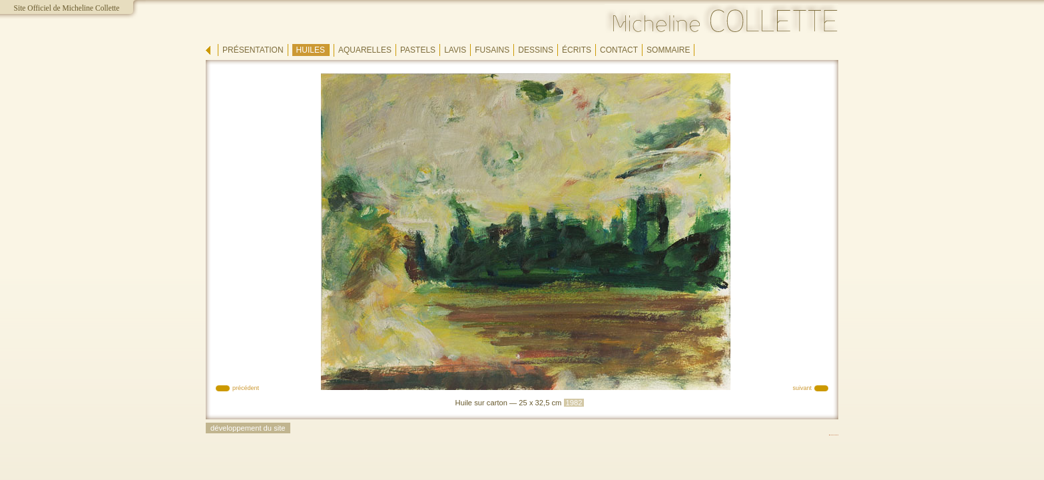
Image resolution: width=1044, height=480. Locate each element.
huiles (310, 50)
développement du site (248, 428)
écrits (576, 50)
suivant (802, 388)
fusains (492, 50)
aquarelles (365, 50)
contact (619, 50)
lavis (455, 50)
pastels (417, 50)
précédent (245, 388)
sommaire (668, 50)
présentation (253, 50)
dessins (535, 50)
